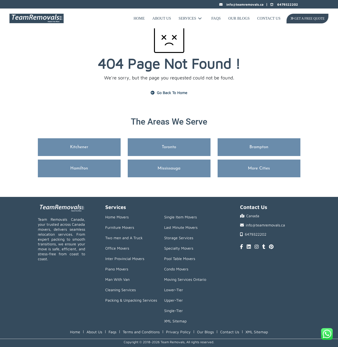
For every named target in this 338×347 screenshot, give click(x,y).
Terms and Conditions (141, 332)
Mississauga (169, 168)
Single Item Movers (180, 217)
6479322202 (284, 4)
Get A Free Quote (307, 18)
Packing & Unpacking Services (131, 300)
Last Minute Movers (181, 227)
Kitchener (79, 147)
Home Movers (117, 217)
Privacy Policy (178, 332)
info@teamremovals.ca (241, 4)
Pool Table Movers (179, 258)
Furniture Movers (119, 227)
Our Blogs (239, 18)
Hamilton (79, 168)
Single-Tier (173, 310)
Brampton (258, 147)
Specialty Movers (178, 248)
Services (190, 18)
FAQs (216, 18)
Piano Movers (116, 269)
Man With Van (117, 279)
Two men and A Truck (124, 238)
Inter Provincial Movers (124, 258)
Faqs (112, 332)
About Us (161, 18)
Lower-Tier (173, 290)
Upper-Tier (173, 300)
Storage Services (178, 238)
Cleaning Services (120, 290)
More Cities (259, 168)
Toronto (169, 147)
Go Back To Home (169, 93)
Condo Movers (176, 269)
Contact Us (268, 18)
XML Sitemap (175, 321)
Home (139, 18)
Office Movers (117, 248)
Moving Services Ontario (185, 279)
